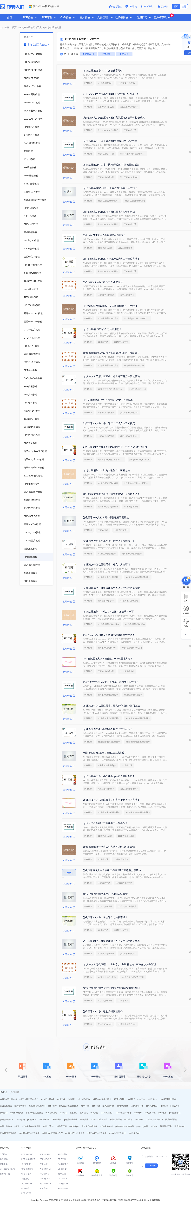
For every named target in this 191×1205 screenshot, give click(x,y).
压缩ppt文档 (103, 530)
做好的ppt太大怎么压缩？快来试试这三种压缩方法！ (111, 258)
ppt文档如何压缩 (105, 906)
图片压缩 (84, 1113)
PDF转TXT (26, 1193)
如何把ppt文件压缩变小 (132, 554)
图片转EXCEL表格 (8, 1133)
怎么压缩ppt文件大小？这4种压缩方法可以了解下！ (111, 94)
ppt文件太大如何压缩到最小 (138, 577)
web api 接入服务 (7, 1169)
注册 (184, 6)
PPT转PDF (62, 1179)
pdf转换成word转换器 (124, 1126)
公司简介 (4, 1154)
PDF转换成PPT (28, 1159)
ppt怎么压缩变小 (105, 83)
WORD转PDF (46, 1169)
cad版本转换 (150, 1113)
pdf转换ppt (152, 1099)
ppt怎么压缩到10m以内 (108, 318)
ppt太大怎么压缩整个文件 (133, 977)
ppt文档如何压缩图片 (127, 906)
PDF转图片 (63, 1154)
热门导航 (115, 6)
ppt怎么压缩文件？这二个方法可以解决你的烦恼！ (110, 846)
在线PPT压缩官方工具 (30, 27)
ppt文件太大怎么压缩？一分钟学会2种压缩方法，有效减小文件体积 (119, 964)
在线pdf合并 (48, 1126)
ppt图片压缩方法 (121, 342)
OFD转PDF (44, 1119)
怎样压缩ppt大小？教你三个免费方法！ (104, 282)
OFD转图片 (57, 1119)
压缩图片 (72, 1099)
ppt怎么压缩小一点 (106, 154)
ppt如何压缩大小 (127, 671)
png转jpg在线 (142, 1126)
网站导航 (156, 1200)
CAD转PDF (63, 1164)
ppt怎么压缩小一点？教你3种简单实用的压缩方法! (110, 141)
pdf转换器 (162, 1113)
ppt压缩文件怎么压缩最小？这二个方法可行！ (107, 729)
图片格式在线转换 (89, 1126)
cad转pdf (138, 1113)
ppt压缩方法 (103, 342)
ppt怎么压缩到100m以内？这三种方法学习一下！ (109, 611)
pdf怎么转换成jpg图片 (29, 1099)
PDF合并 (124, 54)
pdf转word (175, 1106)
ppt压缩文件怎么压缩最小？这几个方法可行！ (107, 564)
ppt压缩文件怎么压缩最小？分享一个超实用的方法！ (111, 799)
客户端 (163, 6)
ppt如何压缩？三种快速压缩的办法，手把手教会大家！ (112, 588)
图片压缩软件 (108, 1106)
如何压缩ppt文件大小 (129, 436)
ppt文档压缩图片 (121, 530)
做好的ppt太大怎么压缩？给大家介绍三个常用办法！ (111, 494)
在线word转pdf (137, 1106)
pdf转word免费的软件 (102, 1099)
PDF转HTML (63, 1188)
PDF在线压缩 (51, 1113)
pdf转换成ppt (174, 1113)
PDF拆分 (94, 1113)
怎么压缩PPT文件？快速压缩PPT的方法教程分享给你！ (113, 870)
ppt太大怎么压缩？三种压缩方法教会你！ (105, 823)
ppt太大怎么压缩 (131, 506)
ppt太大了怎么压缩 (126, 836)
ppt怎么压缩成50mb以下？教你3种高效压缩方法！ (110, 188)
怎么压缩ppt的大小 (106, 789)
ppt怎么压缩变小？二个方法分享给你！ (104, 70)
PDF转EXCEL (46, 1159)
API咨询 (131, 6)
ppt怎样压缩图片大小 (127, 1024)
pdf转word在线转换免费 (52, 1133)
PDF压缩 (106, 54)
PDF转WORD (27, 1154)
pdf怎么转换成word (8, 1099)
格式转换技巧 (20, 1106)
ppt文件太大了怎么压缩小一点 (133, 154)
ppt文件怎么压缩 (105, 248)
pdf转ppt (3, 1113)
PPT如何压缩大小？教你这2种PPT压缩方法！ (108, 658)
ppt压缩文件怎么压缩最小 (109, 577)
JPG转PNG (45, 1174)
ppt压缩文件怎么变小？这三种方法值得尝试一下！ (110, 541)
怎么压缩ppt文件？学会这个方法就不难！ (105, 917)
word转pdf (60, 1099)
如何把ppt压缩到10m (107, 648)
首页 (9, 17)
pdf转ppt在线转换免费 (74, 1133)
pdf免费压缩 (61, 1126)
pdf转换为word (106, 1126)
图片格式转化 (171, 1119)
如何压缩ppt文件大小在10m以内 (137, 318)
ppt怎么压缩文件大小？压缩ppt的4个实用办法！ (109, 776)
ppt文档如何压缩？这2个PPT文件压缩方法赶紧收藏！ (112, 987)
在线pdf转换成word (37, 1106)
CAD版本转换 (27, 1169)
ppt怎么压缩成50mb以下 (108, 201)
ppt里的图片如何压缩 (129, 601)
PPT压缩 (88, 83)
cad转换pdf (74, 1126)
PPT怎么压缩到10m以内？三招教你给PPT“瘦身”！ (110, 305)
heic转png (20, 1119)
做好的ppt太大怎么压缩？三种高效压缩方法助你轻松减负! (114, 117)
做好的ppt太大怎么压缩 (108, 130)
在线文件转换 (6, 1126)
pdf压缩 (164, 1106)
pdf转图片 (52, 1106)
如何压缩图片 (120, 1099)
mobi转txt (139, 1119)
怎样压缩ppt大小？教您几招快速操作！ (104, 1011)
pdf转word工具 (152, 1106)
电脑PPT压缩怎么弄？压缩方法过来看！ (104, 752)
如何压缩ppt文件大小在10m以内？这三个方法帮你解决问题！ (116, 446)
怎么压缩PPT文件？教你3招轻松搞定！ (104, 235)
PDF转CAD (45, 1154)
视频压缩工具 (166, 1126)
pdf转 (16, 1126)
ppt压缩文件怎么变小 (127, 83)
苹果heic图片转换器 (34, 1113)
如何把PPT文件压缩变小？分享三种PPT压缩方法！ (110, 682)
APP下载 (147, 6)
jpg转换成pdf (122, 1106)
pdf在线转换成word (154, 1119)
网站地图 (147, 1200)
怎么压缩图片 (84, 1099)
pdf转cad (96, 1106)
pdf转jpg (63, 1113)
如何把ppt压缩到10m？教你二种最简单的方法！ (109, 635)
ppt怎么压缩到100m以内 (108, 624)
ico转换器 (84, 1119)
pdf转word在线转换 (99, 1119)
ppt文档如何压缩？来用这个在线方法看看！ (106, 893)
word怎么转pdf (47, 1099)
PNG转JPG (63, 1183)
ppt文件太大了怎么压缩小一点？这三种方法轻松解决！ (112, 376)
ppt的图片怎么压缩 (106, 953)
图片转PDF (26, 1164)
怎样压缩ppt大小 (127, 295)
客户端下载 (5, 1174)
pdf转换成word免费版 (31, 1126)
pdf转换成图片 (107, 1113)
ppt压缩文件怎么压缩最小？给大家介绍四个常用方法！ (112, 705)
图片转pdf (85, 1106)
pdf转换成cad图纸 (124, 1113)
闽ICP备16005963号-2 (133, 1200)
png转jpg (141, 1099)
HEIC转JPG (45, 1179)
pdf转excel (32, 1119)
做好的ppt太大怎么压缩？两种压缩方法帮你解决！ (110, 211)
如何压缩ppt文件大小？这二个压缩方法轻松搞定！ (110, 423)
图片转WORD (27, 1183)
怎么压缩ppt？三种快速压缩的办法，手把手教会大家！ (112, 940)
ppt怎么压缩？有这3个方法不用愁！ (102, 329)
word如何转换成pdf (168, 1099)
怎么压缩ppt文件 (125, 248)
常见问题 (4, 1159)
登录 (176, 6)
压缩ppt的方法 (130, 130)
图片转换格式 (6, 1106)
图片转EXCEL (46, 1183)
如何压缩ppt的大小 (106, 601)
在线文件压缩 (116, 1119)
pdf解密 (131, 1099)
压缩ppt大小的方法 (106, 107)
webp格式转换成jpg (117, 1133)
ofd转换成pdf (134, 1133)
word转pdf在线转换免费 (29, 1133)
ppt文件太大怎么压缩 (107, 977)
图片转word (179, 1126)
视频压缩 (73, 1113)
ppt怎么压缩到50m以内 (135, 201)
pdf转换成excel (6, 1119)
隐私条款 (4, 1164)
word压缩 (128, 1119)
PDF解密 (43, 1164)
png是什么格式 (70, 1119)
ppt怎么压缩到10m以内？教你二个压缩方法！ (107, 470)
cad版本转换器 (16, 1113)
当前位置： (5, 27)
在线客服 (151, 1165)
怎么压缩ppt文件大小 (129, 107)
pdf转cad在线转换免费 (96, 1133)
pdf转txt (154, 1126)
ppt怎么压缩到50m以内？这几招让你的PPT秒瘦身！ (111, 352)
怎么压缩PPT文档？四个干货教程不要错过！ (107, 517)
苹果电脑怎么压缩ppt (107, 765)
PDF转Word (88, 54)
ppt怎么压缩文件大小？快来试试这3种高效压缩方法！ (112, 164)
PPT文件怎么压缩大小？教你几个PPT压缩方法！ (109, 399)
